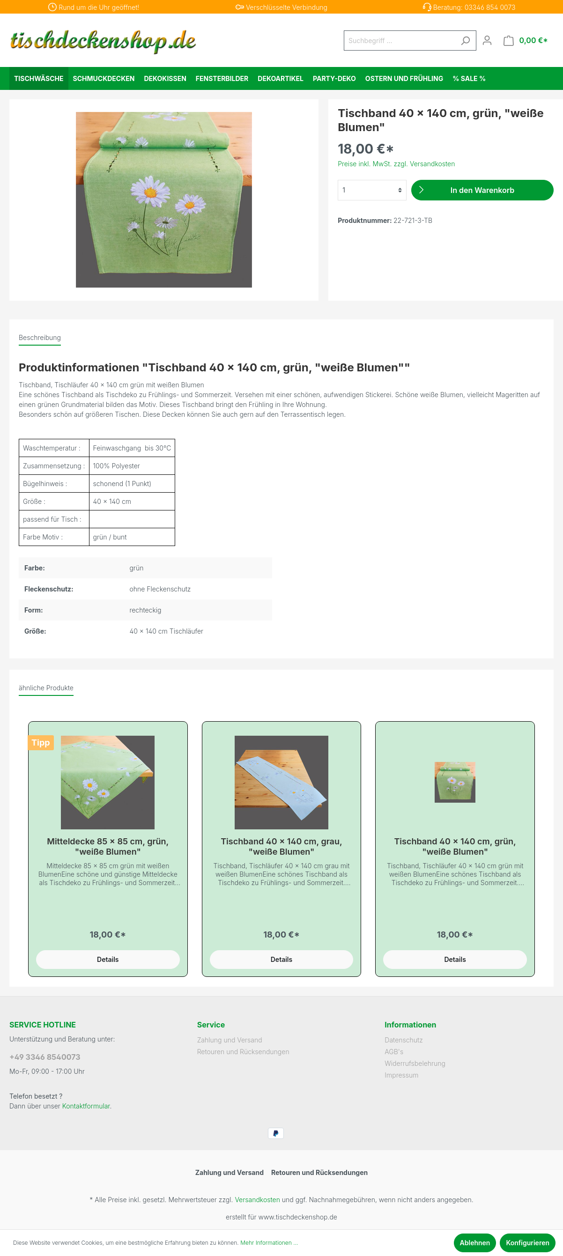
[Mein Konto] (487, 40)
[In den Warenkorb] (482, 190)
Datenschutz (404, 1040)
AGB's (394, 1052)
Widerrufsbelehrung (415, 1063)
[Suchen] (465, 40)
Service (211, 1024)
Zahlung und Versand (229, 1040)
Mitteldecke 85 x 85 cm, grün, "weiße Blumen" (108, 846)
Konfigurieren (527, 1243)
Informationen (410, 1024)
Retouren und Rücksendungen (243, 1052)
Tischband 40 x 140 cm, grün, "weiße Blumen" (455, 846)
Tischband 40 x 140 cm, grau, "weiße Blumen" (281, 846)
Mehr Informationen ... (269, 1242)
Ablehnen (475, 1243)
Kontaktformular (86, 1106)
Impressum (401, 1075)
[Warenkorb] (526, 40)
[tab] (40, 337)
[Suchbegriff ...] (399, 40)
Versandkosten (257, 1200)
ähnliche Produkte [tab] (46, 688)
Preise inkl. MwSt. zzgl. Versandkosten (396, 164)
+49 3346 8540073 (45, 1057)
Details (108, 959)
